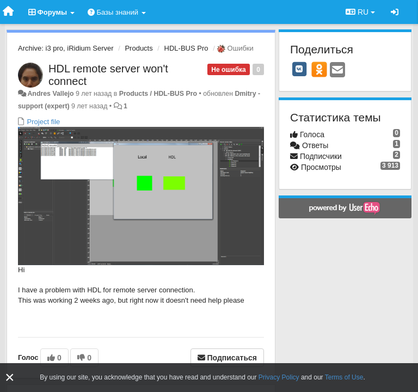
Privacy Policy (279, 377)
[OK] (319, 69)
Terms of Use (344, 377)
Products (138, 48)
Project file (42, 122)
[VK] (299, 69)
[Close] (10, 377)
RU (360, 12)
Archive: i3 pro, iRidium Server (66, 48)
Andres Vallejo (50, 93)
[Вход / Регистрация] (394, 12)
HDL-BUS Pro (186, 48)
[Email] (337, 70)
